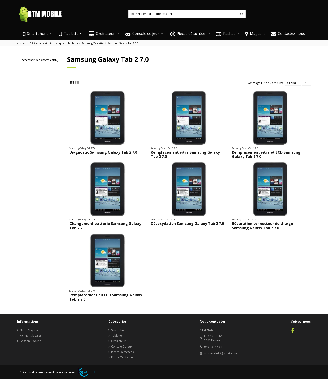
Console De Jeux (121, 346)
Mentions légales (30, 336)
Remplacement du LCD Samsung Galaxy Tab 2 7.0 (105, 297)
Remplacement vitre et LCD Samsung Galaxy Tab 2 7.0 (266, 154)
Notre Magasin (29, 330)
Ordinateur (118, 341)
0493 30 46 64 (213, 347)
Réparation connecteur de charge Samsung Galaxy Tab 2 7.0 (262, 225)
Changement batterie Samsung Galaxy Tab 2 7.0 (105, 225)
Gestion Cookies (30, 341)
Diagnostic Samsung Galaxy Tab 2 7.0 (103, 152)
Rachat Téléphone (122, 357)
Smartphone (119, 330)
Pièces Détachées (122, 352)
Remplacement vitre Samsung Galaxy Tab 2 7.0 (185, 154)
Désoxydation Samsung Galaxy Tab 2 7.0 (187, 223)
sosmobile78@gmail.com (220, 353)
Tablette (116, 336)
